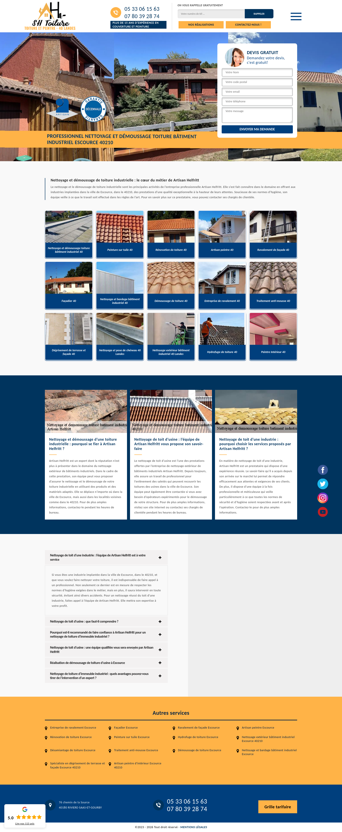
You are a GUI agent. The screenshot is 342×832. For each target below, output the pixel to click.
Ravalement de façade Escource (199, 727)
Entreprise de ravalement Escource (73, 727)
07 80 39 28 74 (141, 16)
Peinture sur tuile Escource (132, 737)
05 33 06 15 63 (141, 8)
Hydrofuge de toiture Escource (198, 737)
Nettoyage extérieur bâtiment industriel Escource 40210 (268, 739)
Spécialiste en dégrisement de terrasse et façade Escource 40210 (77, 765)
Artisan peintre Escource (258, 727)
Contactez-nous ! (248, 25)
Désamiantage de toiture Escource (73, 750)
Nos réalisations (201, 25)
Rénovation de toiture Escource (71, 737)
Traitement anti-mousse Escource (136, 750)
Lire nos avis (24, 823)
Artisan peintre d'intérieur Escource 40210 (137, 765)
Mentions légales (193, 827)
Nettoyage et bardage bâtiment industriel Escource (269, 752)
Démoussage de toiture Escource (199, 750)
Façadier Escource (126, 727)
